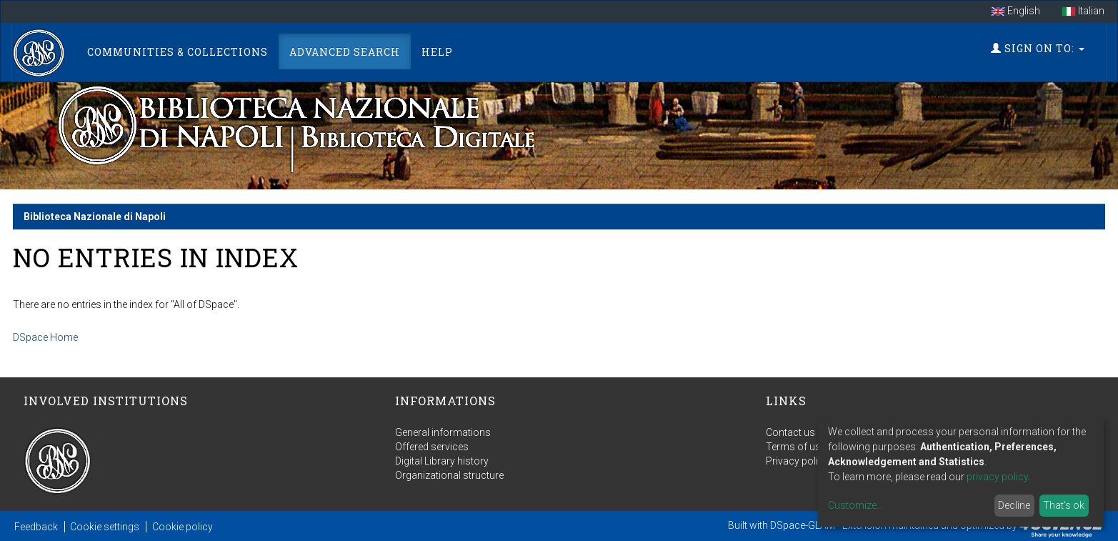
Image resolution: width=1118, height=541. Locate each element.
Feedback (36, 526)
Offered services (432, 446)
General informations (443, 432)
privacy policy (997, 476)
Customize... (855, 505)
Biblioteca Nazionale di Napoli (95, 216)
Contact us (790, 432)
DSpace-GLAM (802, 525)
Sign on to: (1037, 48)
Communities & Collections (177, 52)
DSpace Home (45, 337)
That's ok (1063, 505)
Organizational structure (449, 475)
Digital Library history (442, 461)
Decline (1014, 505)
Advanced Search (344, 52)
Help (437, 52)
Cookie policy (182, 526)
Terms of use (796, 446)
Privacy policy (797, 461)
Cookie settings (104, 526)
